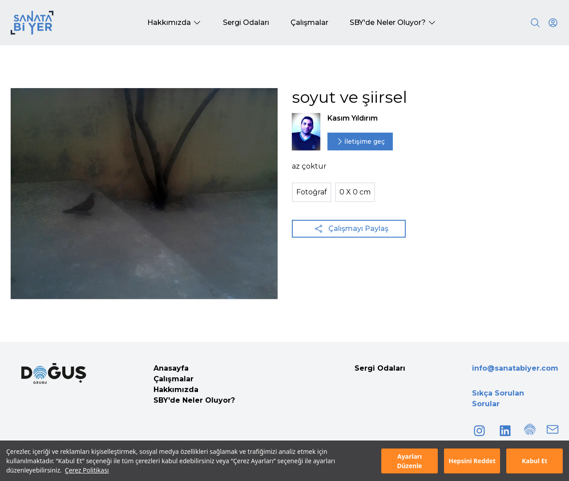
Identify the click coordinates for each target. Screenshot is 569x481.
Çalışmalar (173, 379)
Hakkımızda (175, 389)
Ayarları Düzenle (409, 461)
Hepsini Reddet (472, 461)
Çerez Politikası (87, 470)
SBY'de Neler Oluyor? (194, 400)
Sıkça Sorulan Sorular (498, 398)
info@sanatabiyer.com (515, 368)
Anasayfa (171, 368)
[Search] (535, 22)
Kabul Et (534, 461)
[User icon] (553, 22)
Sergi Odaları (380, 368)
